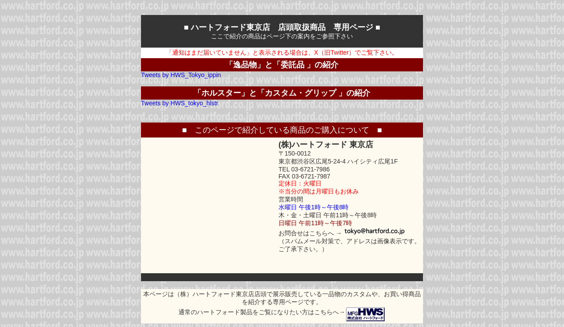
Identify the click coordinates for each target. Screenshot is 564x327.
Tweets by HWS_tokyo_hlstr (179, 103)
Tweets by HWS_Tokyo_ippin (181, 74)
